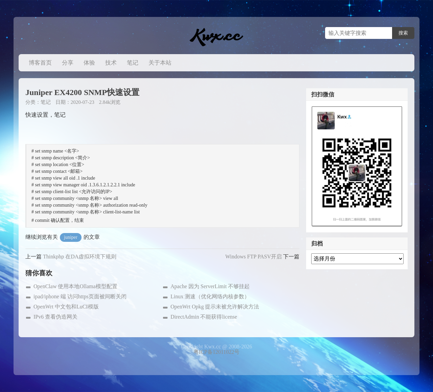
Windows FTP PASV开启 (253, 256)
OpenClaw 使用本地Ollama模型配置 (75, 286)
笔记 (132, 63)
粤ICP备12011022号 (216, 352)
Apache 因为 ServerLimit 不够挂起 (210, 286)
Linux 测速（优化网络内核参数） (210, 296)
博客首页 (40, 63)
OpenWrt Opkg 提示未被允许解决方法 (214, 306)
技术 (111, 63)
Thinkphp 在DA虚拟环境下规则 (79, 256)
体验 (89, 63)
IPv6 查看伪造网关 (55, 317)
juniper (70, 237)
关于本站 (160, 63)
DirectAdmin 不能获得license (203, 317)
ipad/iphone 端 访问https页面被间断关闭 (80, 296)
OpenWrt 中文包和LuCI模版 (66, 306)
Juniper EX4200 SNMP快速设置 (82, 92)
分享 (67, 63)
